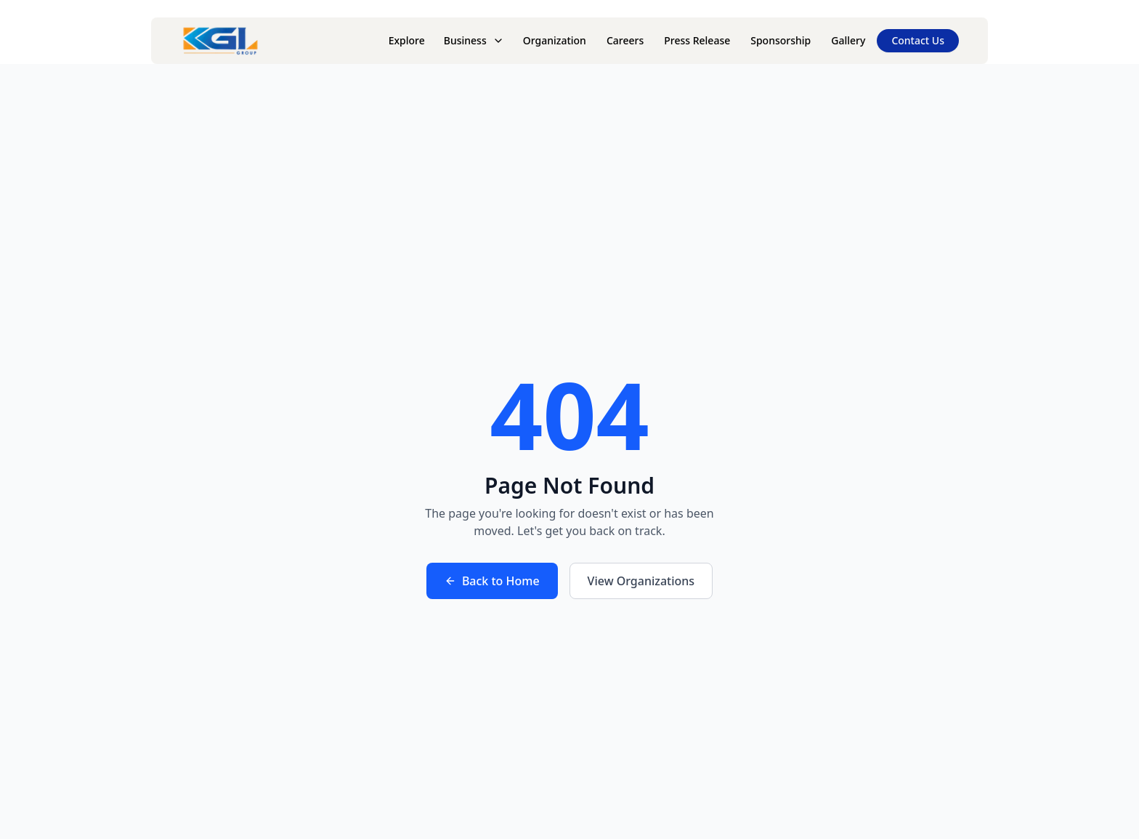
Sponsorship (780, 40)
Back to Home (492, 581)
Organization (554, 40)
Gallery (848, 40)
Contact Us (917, 40)
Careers (625, 40)
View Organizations (641, 581)
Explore (407, 40)
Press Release (697, 40)
